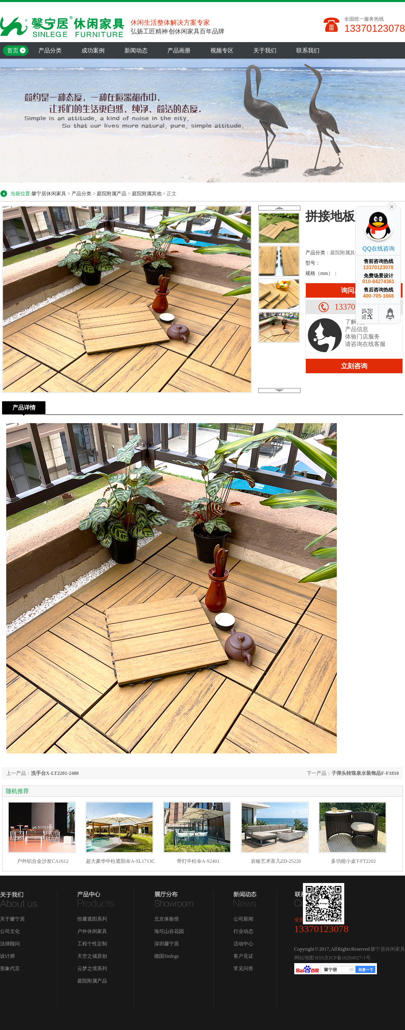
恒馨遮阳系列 (92, 919)
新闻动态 (136, 50)
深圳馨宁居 (166, 944)
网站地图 (304, 958)
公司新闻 (243, 919)
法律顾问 (10, 944)
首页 (13, 50)
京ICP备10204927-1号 (347, 958)
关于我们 (264, 50)
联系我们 (307, 50)
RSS (319, 958)
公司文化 (10, 931)
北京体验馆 (166, 919)
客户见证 (243, 956)
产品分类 (50, 50)
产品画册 (179, 50)
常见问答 (243, 968)
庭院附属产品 (111, 194)
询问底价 (354, 290)
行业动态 (243, 931)
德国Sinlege (166, 956)
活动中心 (243, 944)
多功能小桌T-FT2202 (353, 861)
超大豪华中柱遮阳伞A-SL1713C (120, 861)
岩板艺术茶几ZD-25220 (276, 861)
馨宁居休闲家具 (48, 194)
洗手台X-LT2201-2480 (55, 773)
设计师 (7, 956)
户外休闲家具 (92, 931)
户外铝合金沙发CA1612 (43, 861)
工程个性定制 (92, 944)
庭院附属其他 (147, 194)
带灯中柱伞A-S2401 (198, 861)
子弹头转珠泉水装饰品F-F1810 (365, 773)
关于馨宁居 (12, 919)
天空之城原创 (92, 956)
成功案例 (93, 50)
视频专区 (221, 50)
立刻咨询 (354, 365)
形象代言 (10, 968)
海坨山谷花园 (169, 931)
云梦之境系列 (92, 968)
